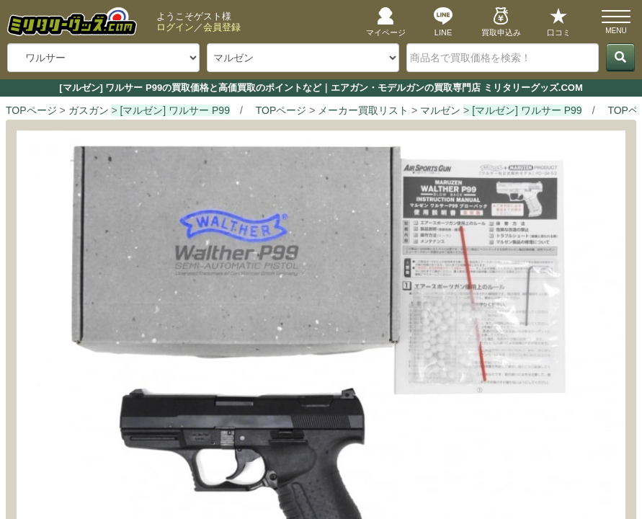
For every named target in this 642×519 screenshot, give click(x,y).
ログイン (175, 27)
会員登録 (222, 27)
